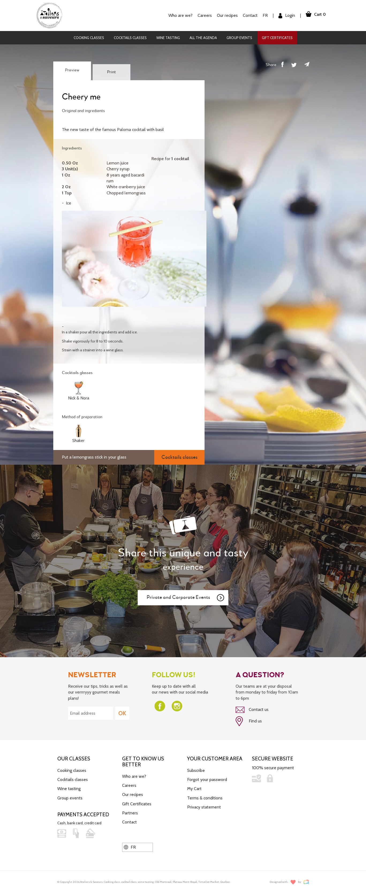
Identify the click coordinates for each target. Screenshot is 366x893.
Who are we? (178, 15)
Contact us (252, 710)
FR (262, 15)
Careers (202, 15)
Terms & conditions (204, 797)
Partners (130, 812)
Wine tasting (168, 38)
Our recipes (224, 15)
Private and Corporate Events (186, 598)
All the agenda (203, 38)
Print (111, 72)
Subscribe (196, 769)
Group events (239, 38)
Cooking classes (89, 38)
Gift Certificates (277, 38)
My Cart (194, 787)
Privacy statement (204, 806)
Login (284, 15)
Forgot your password (207, 778)
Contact (247, 15)
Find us (249, 721)
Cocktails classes (130, 38)
